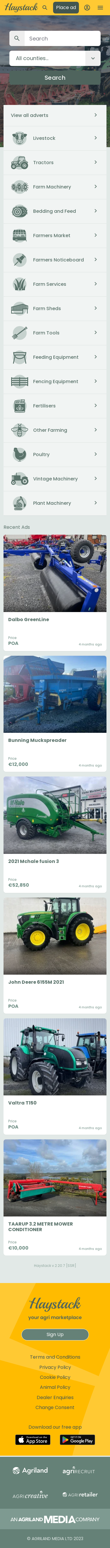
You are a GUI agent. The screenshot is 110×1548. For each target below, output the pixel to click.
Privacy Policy (55, 1367)
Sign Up (55, 1334)
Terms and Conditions (55, 1357)
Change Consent (55, 1407)
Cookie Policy (55, 1377)
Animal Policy (55, 1387)
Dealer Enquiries (55, 1397)
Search (55, 78)
